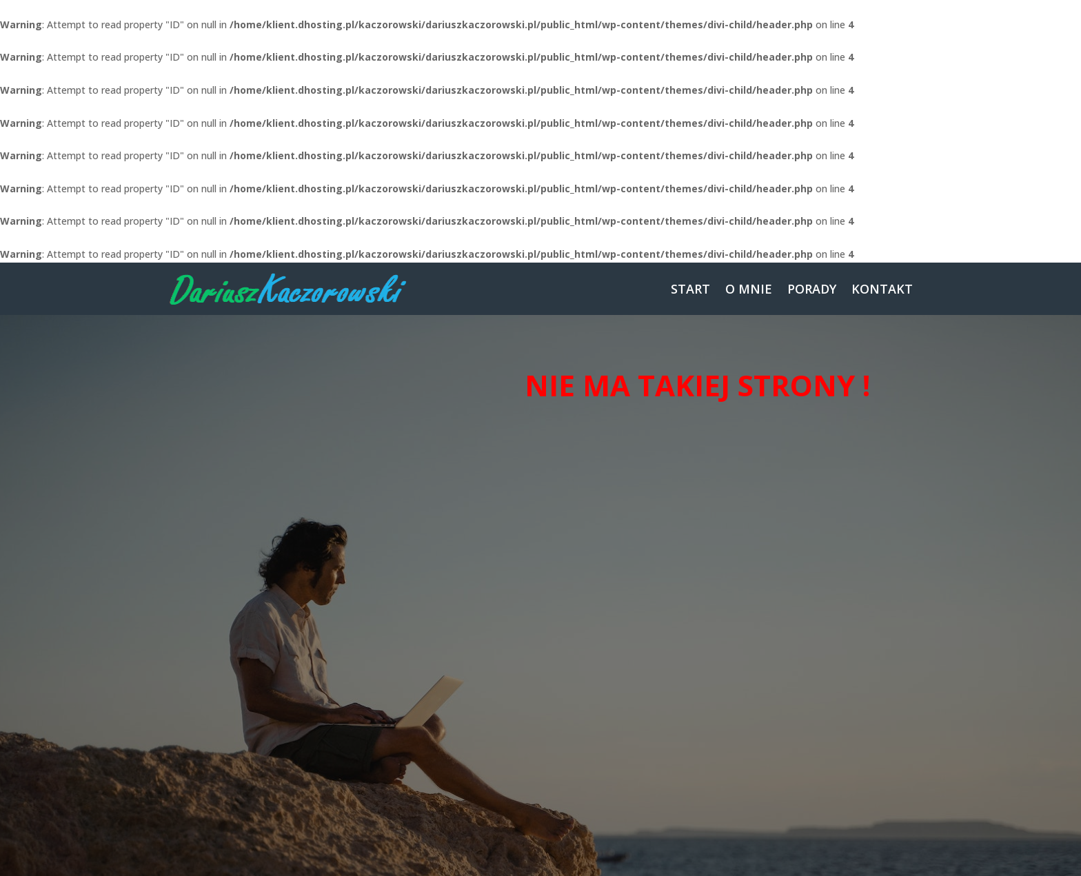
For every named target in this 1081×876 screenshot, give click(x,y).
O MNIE (748, 289)
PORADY (811, 289)
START (690, 289)
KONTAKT (882, 289)
